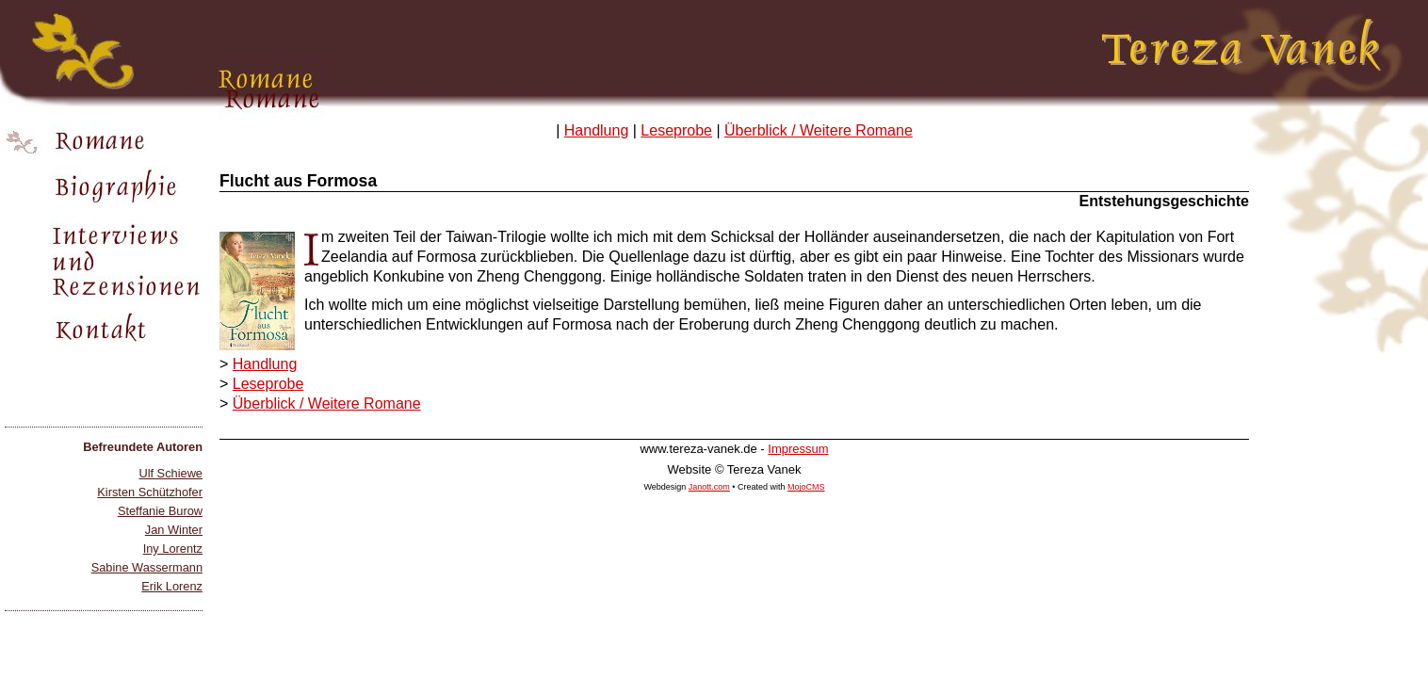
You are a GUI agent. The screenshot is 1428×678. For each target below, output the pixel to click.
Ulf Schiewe (170, 473)
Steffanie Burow (160, 511)
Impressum (798, 449)
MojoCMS (806, 487)
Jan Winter (174, 530)
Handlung (596, 130)
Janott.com (709, 487)
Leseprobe (676, 130)
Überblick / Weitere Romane (818, 130)
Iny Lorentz (173, 548)
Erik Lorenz (172, 586)
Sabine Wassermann (147, 567)
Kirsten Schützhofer (150, 492)
